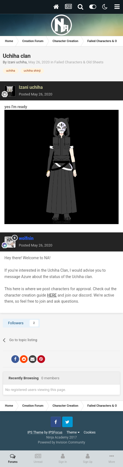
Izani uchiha (17, 62)
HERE (52, 295)
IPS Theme (35, 432)
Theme (73, 432)
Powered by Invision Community (61, 442)
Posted (35, 94)
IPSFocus (55, 432)
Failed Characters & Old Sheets (79, 62)
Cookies (90, 432)
